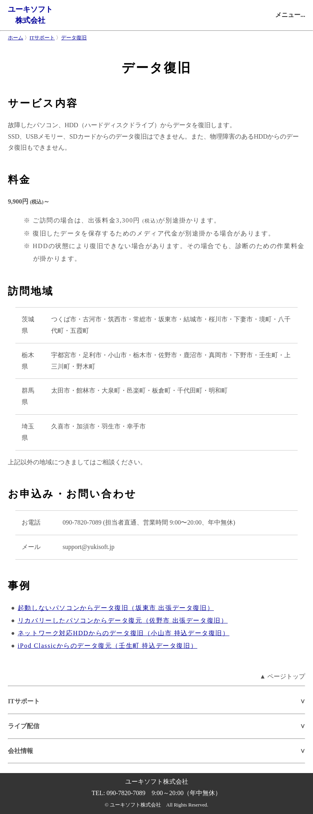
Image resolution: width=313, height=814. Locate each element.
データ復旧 (74, 38)
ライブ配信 (23, 726)
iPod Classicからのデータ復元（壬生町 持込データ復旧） (107, 645)
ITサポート (42, 38)
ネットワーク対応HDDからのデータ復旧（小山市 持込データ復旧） (124, 633)
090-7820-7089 (82, 522)
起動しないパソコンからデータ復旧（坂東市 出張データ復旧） (116, 607)
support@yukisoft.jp (89, 546)
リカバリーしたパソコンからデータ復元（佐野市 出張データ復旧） (123, 620)
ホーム (15, 38)
